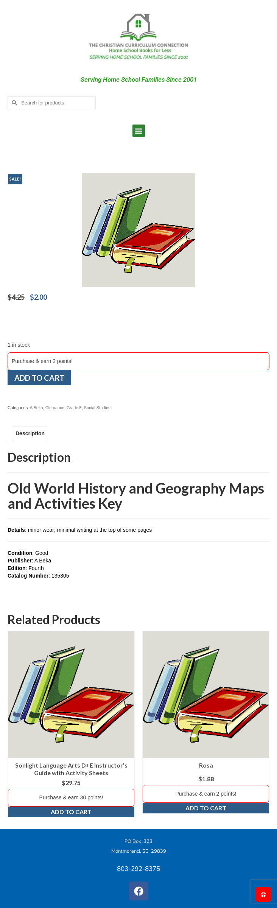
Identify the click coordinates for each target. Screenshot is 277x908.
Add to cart (39, 377)
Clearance (54, 407)
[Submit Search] (13, 102)
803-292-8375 (138, 868)
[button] (138, 131)
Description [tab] (30, 433)
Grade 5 (74, 407)
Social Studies (97, 407)
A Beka (36, 407)
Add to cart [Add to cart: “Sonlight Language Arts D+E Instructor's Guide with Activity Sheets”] (71, 811)
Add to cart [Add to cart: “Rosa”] (205, 807)
